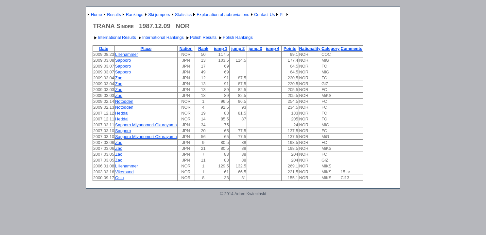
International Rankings (160, 37)
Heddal (122, 113)
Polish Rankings (235, 37)
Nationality (310, 48)
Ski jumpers (159, 14)
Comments (351, 48)
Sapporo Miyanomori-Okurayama (146, 124)
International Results (114, 37)
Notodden (124, 101)
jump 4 (272, 48)
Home (96, 14)
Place (146, 48)
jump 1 (220, 48)
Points (290, 48)
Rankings (134, 14)
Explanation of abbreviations (223, 14)
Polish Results (201, 37)
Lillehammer (126, 54)
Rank (203, 48)
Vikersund (124, 171)
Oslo (119, 177)
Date (103, 48)
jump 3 (255, 48)
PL (282, 14)
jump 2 (238, 48)
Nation (186, 48)
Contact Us (264, 14)
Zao (118, 77)
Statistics (183, 14)
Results (114, 14)
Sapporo (123, 60)
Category (330, 48)
